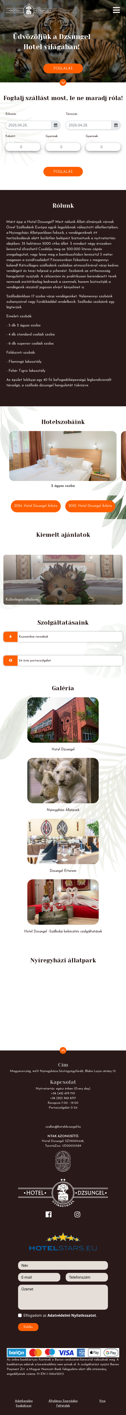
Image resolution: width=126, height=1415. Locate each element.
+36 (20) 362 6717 (63, 1098)
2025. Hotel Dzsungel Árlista (90, 506)
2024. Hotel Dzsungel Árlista (35, 506)
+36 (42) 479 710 (63, 1093)
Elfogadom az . (60, 1315)
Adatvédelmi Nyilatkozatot (71, 1315)
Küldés (28, 1327)
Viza (102, 1401)
